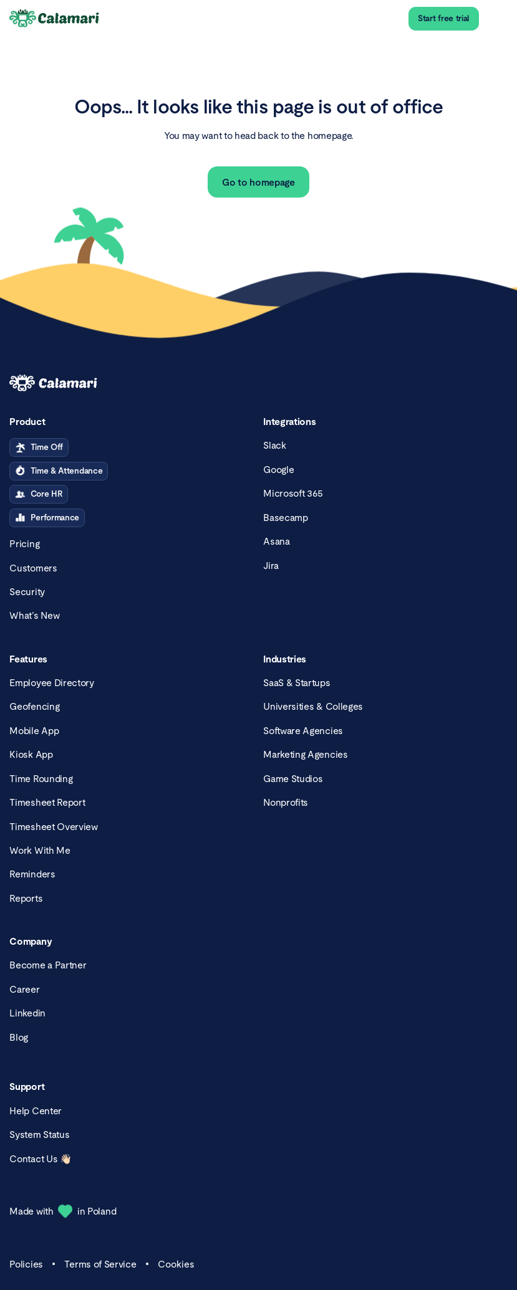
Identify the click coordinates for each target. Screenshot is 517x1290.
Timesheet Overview (53, 826)
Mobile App (34, 730)
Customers (33, 568)
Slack (274, 445)
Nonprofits (285, 802)
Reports (25, 898)
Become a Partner (47, 965)
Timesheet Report (47, 802)
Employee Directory (51, 682)
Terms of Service (100, 1264)
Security (27, 591)
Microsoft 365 (293, 493)
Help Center (35, 1111)
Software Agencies (303, 730)
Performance (47, 518)
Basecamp (285, 517)
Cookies (176, 1264)
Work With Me (39, 850)
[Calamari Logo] (54, 19)
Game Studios (292, 778)
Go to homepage (258, 182)
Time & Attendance (58, 471)
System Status (39, 1134)
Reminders (32, 874)
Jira (271, 565)
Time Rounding (40, 778)
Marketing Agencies (305, 754)
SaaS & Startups (296, 682)
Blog (18, 1037)
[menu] (498, 19)
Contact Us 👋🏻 (40, 1159)
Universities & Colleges (313, 706)
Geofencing (34, 706)
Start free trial (443, 18)
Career (24, 989)
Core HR (38, 494)
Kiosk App (30, 754)
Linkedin (27, 1013)
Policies (26, 1264)
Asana (276, 541)
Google (278, 469)
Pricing (24, 543)
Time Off (39, 447)
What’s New (34, 615)
